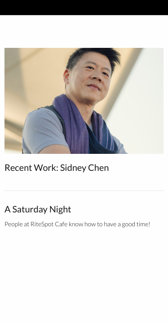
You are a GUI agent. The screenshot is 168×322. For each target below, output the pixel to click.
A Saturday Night (37, 209)
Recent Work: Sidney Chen (56, 167)
